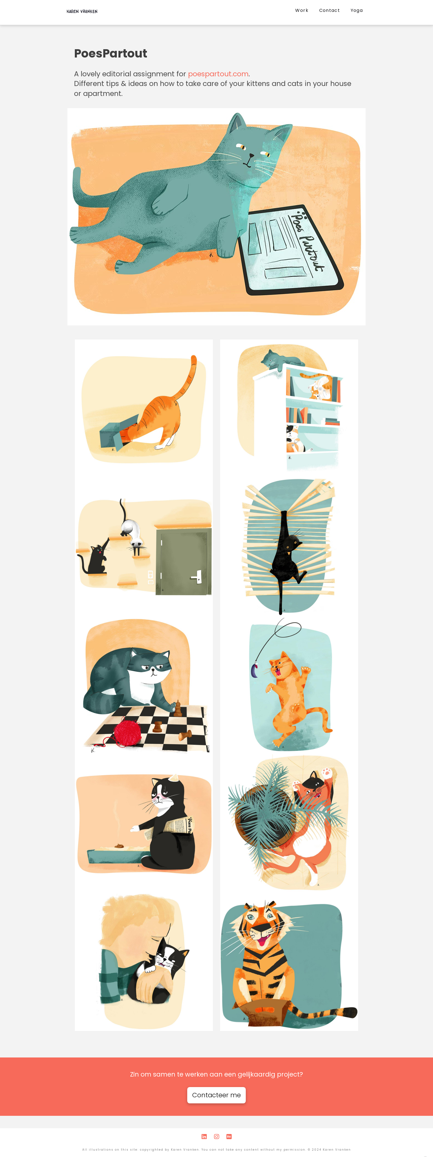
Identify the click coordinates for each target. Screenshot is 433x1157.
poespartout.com (218, 74)
